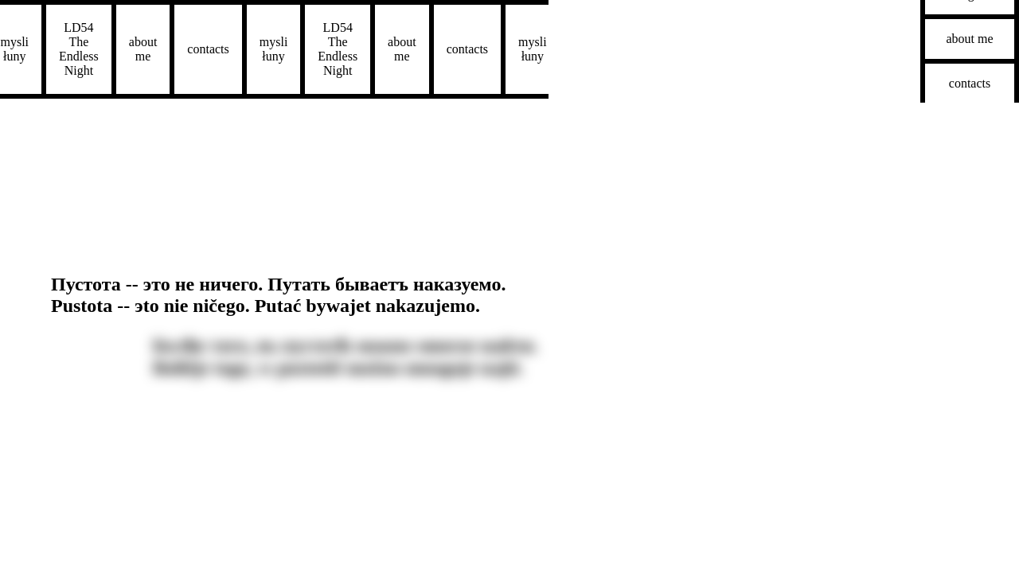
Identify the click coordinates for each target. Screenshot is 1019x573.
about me (106, 49)
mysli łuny (236, 49)
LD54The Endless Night (41, 49)
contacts (171, 49)
